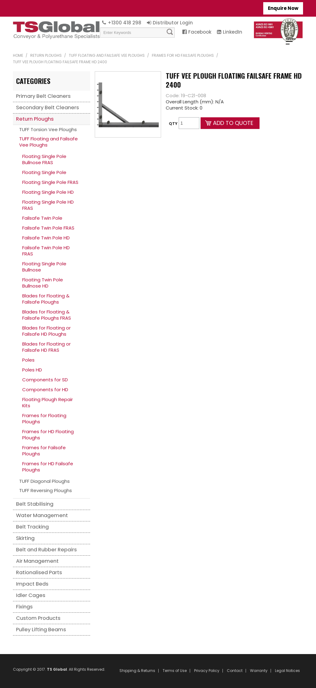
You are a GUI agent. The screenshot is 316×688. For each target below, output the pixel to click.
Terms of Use (175, 671)
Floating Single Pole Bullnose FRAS (44, 159)
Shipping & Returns (137, 671)
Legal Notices (287, 671)
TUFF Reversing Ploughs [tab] (45, 490)
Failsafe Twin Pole (42, 218)
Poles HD (32, 370)
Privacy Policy (206, 671)
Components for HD (45, 389)
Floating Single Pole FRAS (50, 182)
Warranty (259, 671)
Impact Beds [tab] (32, 583)
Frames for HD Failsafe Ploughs (183, 55)
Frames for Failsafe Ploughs (44, 450)
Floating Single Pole (44, 172)
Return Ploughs (46, 55)
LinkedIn (232, 32)
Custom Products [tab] (38, 618)
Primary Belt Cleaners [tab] (43, 96)
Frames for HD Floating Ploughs (48, 434)
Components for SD (45, 379)
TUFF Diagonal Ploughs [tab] (44, 481)
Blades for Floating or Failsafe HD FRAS (46, 347)
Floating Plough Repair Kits (47, 402)
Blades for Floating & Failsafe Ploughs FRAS (46, 315)
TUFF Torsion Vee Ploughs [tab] (48, 129)
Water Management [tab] (42, 515)
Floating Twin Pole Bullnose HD (42, 282)
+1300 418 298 (124, 22)
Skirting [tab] (25, 538)
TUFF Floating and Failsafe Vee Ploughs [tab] (48, 141)
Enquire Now (283, 8)
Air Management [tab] (37, 561)
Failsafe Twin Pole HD (46, 237)
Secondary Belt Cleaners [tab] (47, 107)
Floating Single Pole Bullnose (44, 266)
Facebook (199, 32)
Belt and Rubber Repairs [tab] (46, 549)
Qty (173, 123)
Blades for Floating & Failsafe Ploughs (45, 298)
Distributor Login (173, 22)
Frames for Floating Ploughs (44, 418)
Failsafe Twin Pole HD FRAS (46, 250)
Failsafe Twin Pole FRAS (48, 228)
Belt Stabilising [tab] (34, 504)
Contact (235, 671)
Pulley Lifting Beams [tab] (41, 629)
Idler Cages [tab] (30, 595)
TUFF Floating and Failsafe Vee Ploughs (107, 55)
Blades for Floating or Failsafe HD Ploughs (46, 331)
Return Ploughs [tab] (35, 118)
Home (18, 55)
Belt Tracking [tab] (32, 526)
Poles (28, 360)
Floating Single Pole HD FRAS (48, 205)
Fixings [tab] (24, 606)
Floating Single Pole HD (48, 192)
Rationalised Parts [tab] (39, 572)
